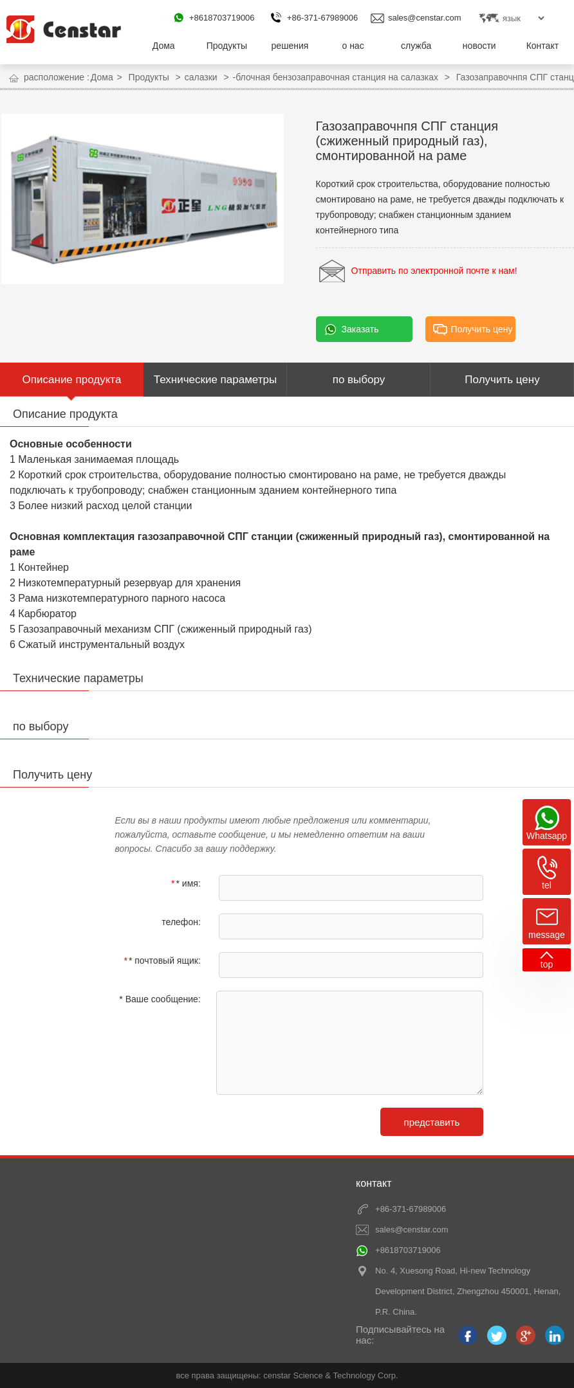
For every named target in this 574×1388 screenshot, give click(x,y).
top (547, 964)
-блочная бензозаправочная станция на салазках (336, 77)
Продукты (227, 46)
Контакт (542, 46)
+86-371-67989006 (322, 18)
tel (546, 885)
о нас (353, 46)
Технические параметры (215, 380)
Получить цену (482, 329)
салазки (201, 77)
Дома (164, 46)
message (546, 935)
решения (290, 46)
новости (479, 46)
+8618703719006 (222, 18)
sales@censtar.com (424, 18)
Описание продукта (72, 380)
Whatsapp (546, 836)
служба (416, 46)
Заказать (360, 329)
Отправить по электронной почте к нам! (434, 271)
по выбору (359, 380)
